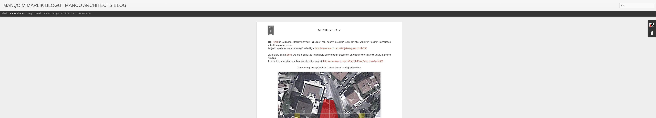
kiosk (289, 54)
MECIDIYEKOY (329, 30)
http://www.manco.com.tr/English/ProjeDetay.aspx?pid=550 (353, 61)
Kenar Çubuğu (51, 13)
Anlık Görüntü (68, 13)
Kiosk (275, 42)
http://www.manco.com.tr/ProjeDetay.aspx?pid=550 (341, 48)
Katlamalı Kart (17, 13)
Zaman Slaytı (84, 13)
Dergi (29, 13)
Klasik (5, 13)
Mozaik (38, 13)
